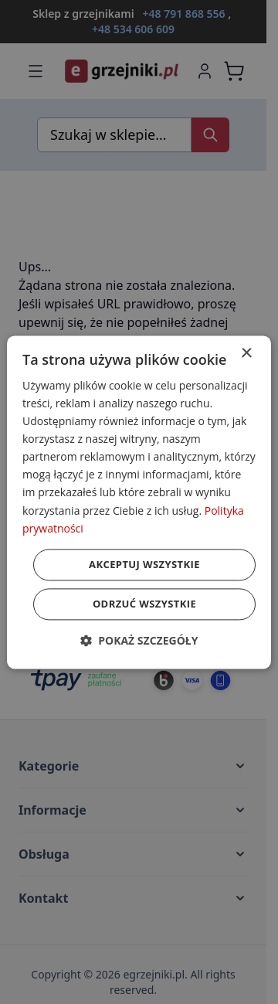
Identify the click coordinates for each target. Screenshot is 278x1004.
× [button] (246, 353)
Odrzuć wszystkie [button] (144, 604)
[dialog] (139, 502)
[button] (139, 640)
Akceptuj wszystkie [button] (144, 564)
